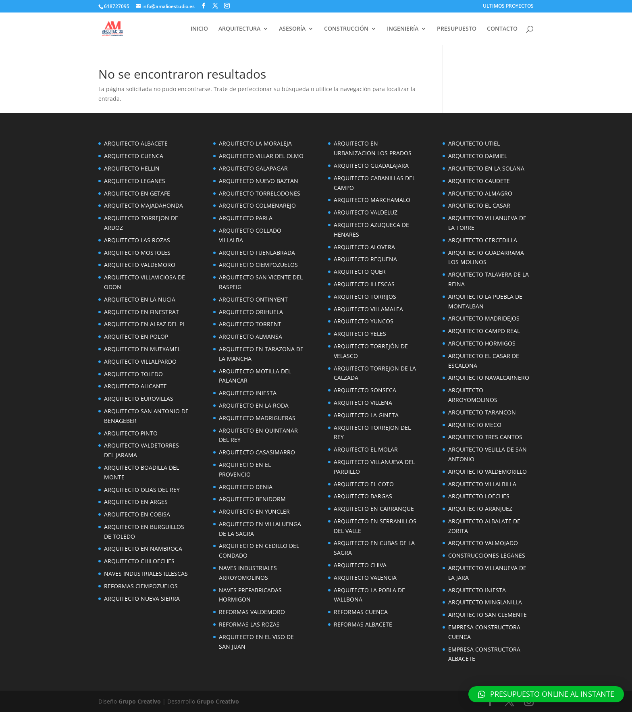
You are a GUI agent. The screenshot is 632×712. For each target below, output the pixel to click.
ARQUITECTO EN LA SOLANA (486, 168)
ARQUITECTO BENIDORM (252, 499)
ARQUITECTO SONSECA (365, 390)
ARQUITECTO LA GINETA (366, 415)
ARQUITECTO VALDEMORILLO (487, 471)
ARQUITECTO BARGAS (363, 496)
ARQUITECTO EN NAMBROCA (143, 548)
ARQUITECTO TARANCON (482, 412)
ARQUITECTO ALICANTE (135, 386)
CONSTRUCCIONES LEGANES (486, 555)
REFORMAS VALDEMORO (252, 612)
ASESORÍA (292, 29)
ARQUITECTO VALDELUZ (365, 212)
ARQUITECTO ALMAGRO (480, 193)
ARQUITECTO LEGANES (134, 181)
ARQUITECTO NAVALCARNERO (488, 377)
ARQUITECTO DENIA (245, 487)
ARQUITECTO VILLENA (363, 402)
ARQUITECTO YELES (360, 333)
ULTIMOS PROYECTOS (508, 6)
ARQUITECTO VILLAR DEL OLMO (261, 156)
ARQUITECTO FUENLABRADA (257, 252)
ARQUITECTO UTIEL (474, 143)
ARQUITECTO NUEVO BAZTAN (258, 181)
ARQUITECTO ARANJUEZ (480, 508)
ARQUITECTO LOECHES (478, 496)
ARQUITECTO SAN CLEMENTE (487, 614)
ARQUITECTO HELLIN (132, 168)
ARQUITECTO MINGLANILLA (485, 602)
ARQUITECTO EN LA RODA (254, 405)
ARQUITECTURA (239, 29)
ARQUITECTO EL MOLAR (366, 449)
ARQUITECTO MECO (474, 425)
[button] (546, 694)
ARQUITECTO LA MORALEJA (255, 143)
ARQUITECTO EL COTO (364, 484)
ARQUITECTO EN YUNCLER (254, 511)
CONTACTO (502, 29)
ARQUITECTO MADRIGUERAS (257, 418)
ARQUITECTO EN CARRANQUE (374, 508)
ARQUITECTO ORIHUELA (251, 312)
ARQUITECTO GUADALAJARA (371, 165)
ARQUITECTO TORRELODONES (259, 193)
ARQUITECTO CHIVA (360, 565)
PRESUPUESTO (456, 29)
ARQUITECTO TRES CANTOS (485, 437)
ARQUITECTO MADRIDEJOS (484, 318)
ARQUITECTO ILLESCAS (364, 284)
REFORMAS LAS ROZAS (249, 624)
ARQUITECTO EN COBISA (137, 514)
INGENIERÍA (402, 29)
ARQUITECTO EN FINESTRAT (141, 312)
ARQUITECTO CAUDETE (479, 181)
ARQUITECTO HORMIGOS (482, 343)
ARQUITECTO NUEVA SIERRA (142, 598)
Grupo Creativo (139, 701)
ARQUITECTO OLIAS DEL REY (142, 489)
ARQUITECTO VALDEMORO (139, 265)
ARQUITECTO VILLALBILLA (482, 484)
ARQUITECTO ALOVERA (364, 247)
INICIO (199, 29)
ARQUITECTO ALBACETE (136, 143)
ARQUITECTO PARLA (245, 218)
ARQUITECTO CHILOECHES (139, 561)
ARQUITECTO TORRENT (250, 324)
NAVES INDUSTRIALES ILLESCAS (146, 573)
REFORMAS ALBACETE (363, 624)
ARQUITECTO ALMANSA (250, 336)
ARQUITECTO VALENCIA (365, 577)
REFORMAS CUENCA (361, 612)
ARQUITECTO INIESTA (247, 393)
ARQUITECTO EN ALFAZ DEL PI (144, 324)
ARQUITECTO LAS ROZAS (137, 240)
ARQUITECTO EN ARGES (136, 502)
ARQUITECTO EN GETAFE (137, 193)
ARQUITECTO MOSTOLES (137, 252)
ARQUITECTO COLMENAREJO (257, 205)
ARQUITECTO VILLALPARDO (140, 361)
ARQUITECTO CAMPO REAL (484, 331)
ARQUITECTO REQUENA (365, 259)
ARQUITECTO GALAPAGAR (253, 168)
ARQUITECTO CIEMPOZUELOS (258, 265)
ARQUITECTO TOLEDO (133, 374)
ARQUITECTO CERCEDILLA (482, 240)
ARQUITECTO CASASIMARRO (257, 452)
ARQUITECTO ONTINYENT (253, 299)
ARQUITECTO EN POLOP (136, 336)
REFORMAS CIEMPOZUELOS (141, 586)
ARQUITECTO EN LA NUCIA (139, 299)
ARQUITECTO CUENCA (133, 156)
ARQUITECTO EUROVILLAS (138, 398)
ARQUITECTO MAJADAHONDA (143, 205)
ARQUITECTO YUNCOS (363, 321)
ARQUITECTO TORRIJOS (365, 296)
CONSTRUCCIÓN (346, 29)
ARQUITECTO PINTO (131, 433)
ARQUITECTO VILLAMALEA (368, 309)
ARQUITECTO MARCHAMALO (372, 200)
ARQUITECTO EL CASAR (479, 205)
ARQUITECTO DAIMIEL (477, 156)
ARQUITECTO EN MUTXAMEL (142, 349)
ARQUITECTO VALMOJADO (483, 543)
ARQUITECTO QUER (360, 271)
